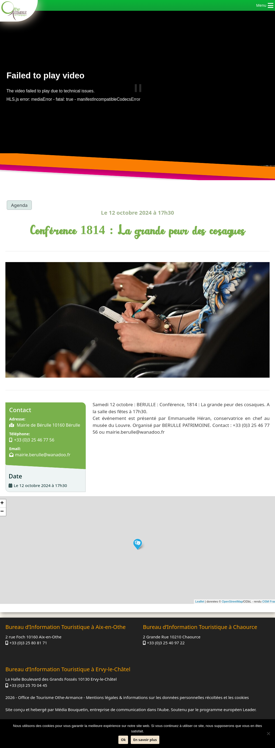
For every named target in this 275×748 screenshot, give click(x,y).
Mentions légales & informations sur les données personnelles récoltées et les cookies (167, 697)
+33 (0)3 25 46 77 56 (34, 440)
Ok (123, 739)
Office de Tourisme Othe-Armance (50, 697)
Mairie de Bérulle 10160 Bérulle (48, 425)
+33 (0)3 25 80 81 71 (28, 642)
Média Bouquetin (71, 709)
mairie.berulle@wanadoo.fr (42, 455)
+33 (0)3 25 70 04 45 (28, 685)
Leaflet (199, 601)
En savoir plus (145, 739)
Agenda (19, 205)
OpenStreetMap (232, 601)
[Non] (268, 733)
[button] (261, 5)
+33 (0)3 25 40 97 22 (166, 642)
